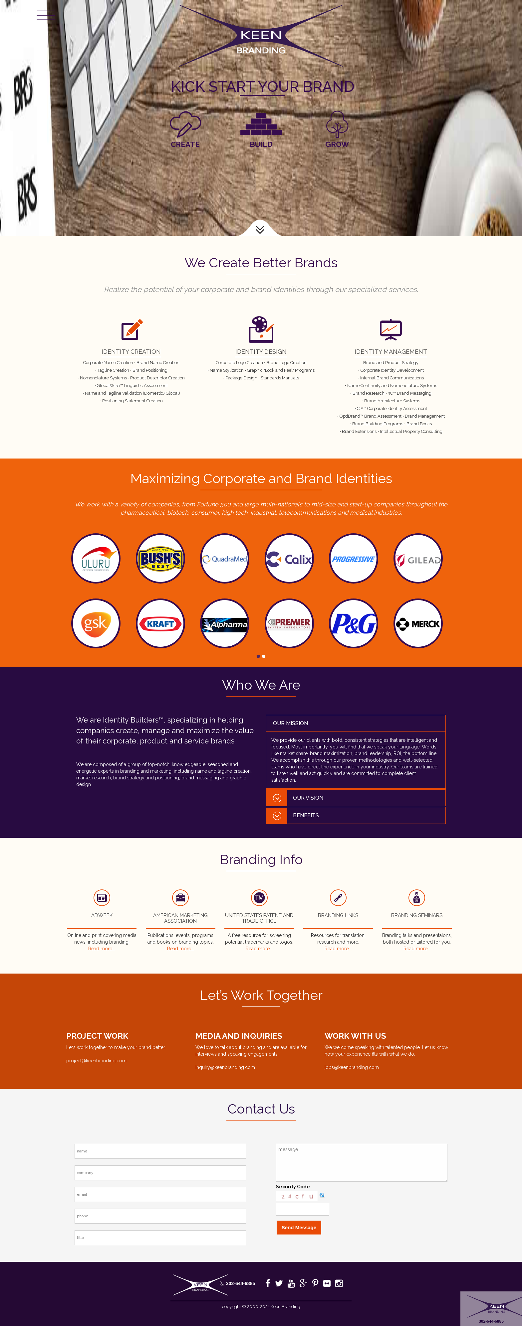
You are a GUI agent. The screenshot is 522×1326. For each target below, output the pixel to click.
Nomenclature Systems (103, 377)
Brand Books (419, 423)
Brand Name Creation (157, 362)
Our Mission (290, 723)
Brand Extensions (360, 431)
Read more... (101, 948)
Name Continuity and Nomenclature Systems (392, 385)
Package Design (241, 377)
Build (261, 144)
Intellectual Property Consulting (411, 431)
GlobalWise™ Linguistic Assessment (132, 385)
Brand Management (425, 416)
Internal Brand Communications (392, 377)
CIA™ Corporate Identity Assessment (392, 408)
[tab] (355, 723)
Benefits (306, 815)
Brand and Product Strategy (390, 362)
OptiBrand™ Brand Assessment (371, 416)
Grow (337, 144)
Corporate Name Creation (108, 362)
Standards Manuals (280, 377)
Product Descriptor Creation (157, 377)
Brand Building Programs (378, 423)
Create (185, 144)
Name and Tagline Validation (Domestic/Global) (132, 393)
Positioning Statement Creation (132, 400)
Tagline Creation (113, 370)
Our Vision (308, 798)
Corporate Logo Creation (239, 362)
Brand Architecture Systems (392, 400)
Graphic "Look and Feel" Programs (281, 370)
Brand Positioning (149, 370)
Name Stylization (227, 370)
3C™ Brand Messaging (409, 393)
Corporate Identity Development (392, 370)
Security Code (293, 1186)
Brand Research (369, 393)
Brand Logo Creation (286, 362)
